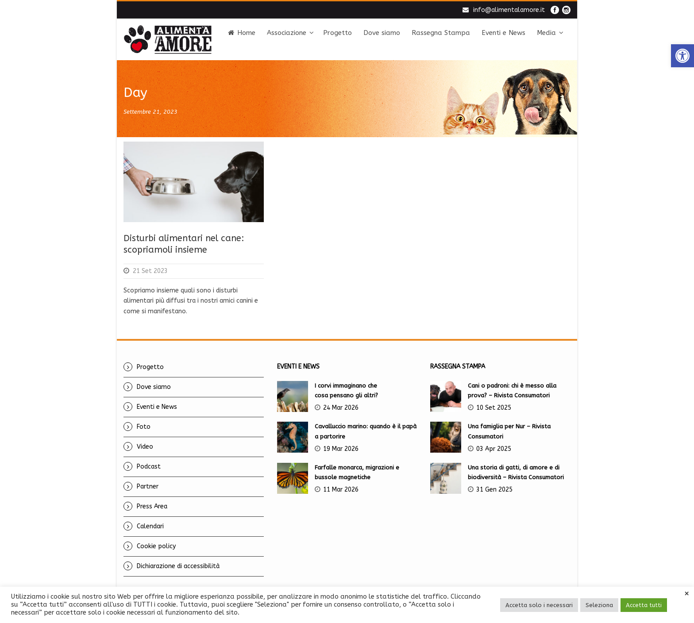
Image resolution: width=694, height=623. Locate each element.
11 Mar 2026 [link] (341, 489)
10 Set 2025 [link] (493, 407)
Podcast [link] (149, 466)
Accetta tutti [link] (644, 605)
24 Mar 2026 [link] (341, 407)
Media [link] (546, 33)
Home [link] (241, 33)
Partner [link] (147, 486)
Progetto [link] (337, 33)
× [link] (687, 594)
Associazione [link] (286, 33)
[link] (682, 55)
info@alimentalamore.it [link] (509, 10)
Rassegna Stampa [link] (441, 33)
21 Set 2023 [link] (150, 271)
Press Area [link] (152, 506)
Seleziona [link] (599, 605)
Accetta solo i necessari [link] (539, 605)
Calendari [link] (150, 526)
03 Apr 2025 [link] (493, 449)
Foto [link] (143, 427)
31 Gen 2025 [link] (494, 489)
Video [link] (145, 446)
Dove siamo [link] (381, 33)
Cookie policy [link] (156, 546)
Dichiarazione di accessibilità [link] (178, 566)
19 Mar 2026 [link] (341, 449)
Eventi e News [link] (503, 33)
